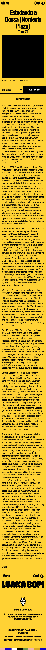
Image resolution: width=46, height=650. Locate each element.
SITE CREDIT (36, 640)
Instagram (28, 637)
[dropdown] (11, 90)
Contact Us (23, 633)
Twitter (18, 637)
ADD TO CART (34, 90)
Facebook (9, 637)
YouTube (37, 637)
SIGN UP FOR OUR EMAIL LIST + (23, 630)
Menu (5, 3)
